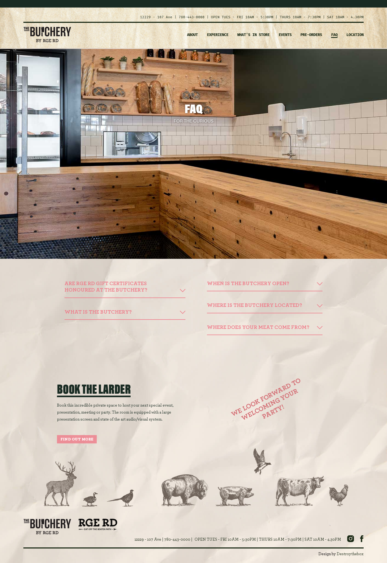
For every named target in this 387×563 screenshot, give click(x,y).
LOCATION (355, 35)
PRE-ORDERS (311, 35)
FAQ (334, 35)
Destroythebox (350, 554)
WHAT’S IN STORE (253, 35)
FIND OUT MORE (77, 439)
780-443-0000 (192, 17)
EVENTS (285, 35)
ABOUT (192, 35)
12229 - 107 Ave (156, 17)
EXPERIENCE (217, 35)
